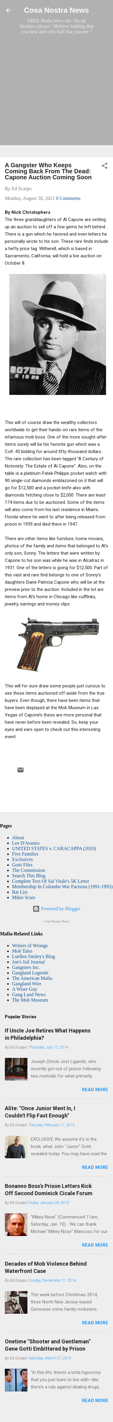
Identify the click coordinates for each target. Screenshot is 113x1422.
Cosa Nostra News (56, 10)
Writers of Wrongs (30, 945)
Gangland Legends (30, 972)
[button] (104, 166)
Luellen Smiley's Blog (33, 956)
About (18, 837)
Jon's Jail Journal (28, 961)
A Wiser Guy (24, 989)
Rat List (19, 892)
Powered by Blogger (57, 908)
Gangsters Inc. (26, 967)
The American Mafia (32, 978)
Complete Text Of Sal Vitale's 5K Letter (50, 881)
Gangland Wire (26, 983)
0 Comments (68, 198)
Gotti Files (22, 864)
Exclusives (22, 859)
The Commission (28, 870)
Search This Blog (29, 875)
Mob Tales (22, 951)
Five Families (25, 853)
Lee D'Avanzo (25, 843)
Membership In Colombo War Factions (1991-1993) (62, 886)
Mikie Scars (23, 897)
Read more (95, 1089)
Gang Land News (29, 994)
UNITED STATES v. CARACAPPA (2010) (54, 848)
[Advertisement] (56, 95)
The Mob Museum (30, 1000)
